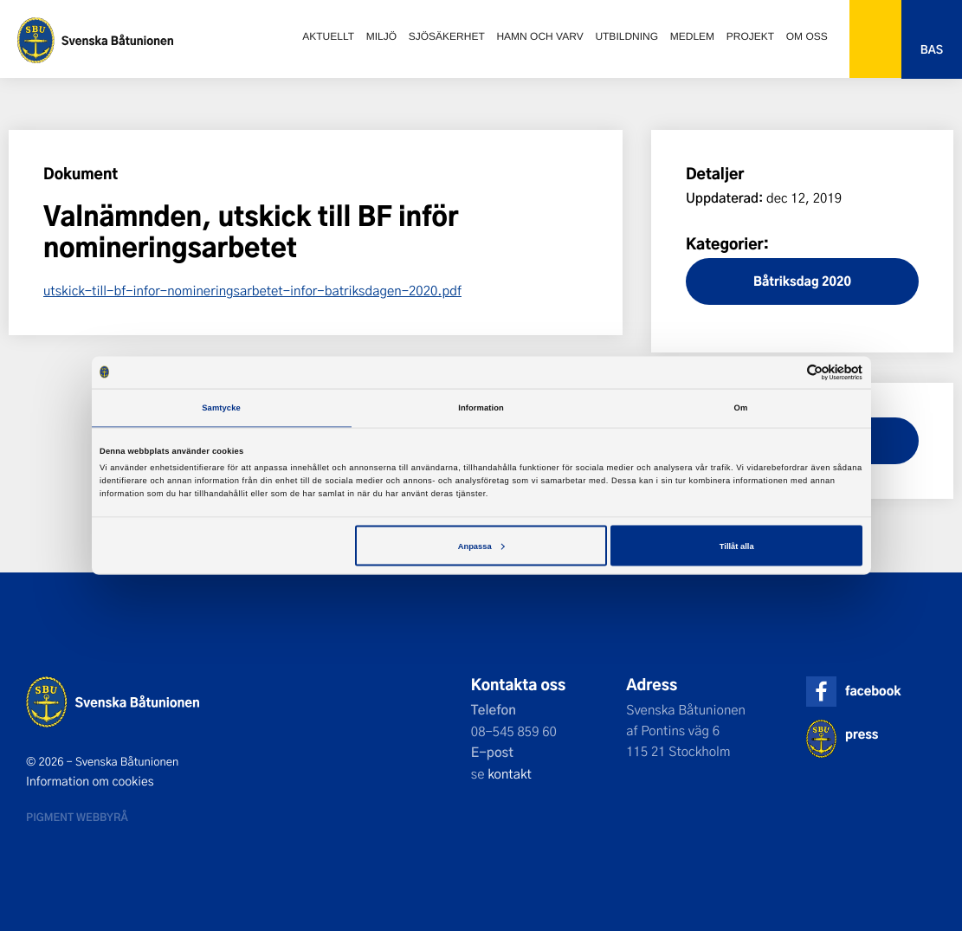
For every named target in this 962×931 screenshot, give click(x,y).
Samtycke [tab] (221, 408)
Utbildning (626, 36)
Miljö (381, 36)
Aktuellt (328, 36)
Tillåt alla (737, 545)
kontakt (509, 773)
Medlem (692, 36)
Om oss (807, 36)
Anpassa (481, 545)
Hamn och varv (539, 36)
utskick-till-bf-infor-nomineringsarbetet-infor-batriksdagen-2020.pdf (252, 290)
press (861, 734)
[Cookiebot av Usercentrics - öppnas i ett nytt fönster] (786, 372)
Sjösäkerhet (447, 36)
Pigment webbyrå (77, 817)
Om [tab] (741, 408)
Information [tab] (481, 408)
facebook (873, 690)
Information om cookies (90, 781)
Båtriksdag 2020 (802, 281)
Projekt (750, 36)
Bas (931, 49)
